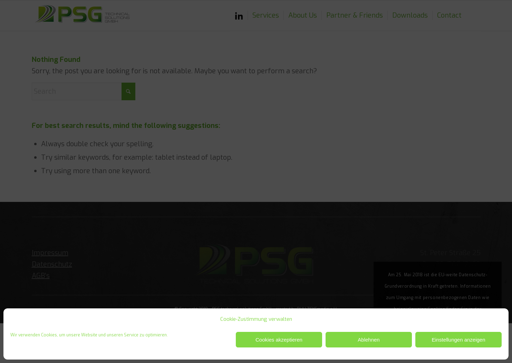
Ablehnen (368, 340)
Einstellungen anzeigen (458, 340)
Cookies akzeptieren (278, 340)
